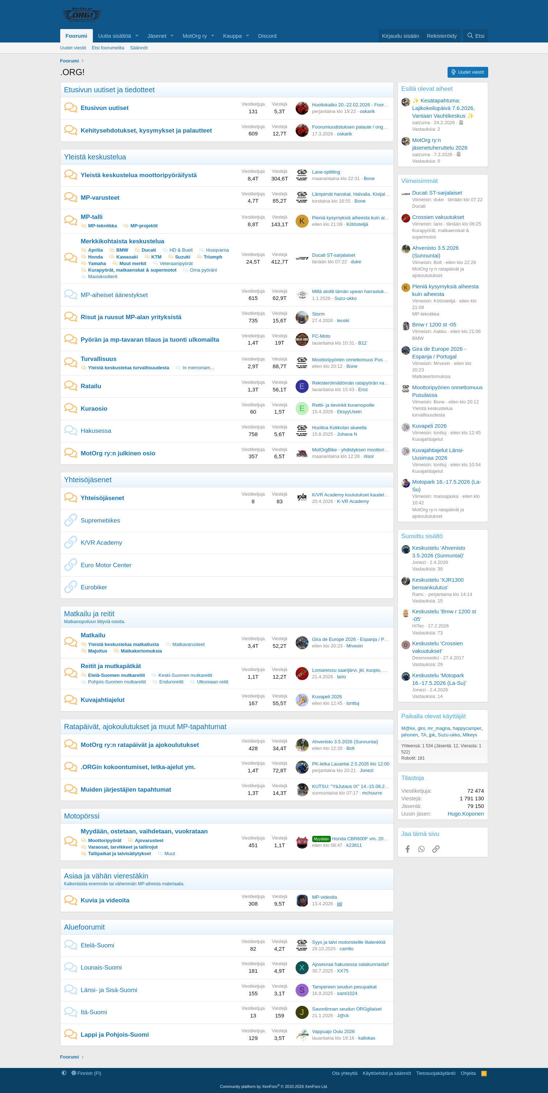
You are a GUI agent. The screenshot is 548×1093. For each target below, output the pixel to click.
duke (356, 261)
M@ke (408, 728)
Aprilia (92, 250)
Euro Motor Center (106, 565)
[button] (137, 35)
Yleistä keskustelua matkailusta (120, 644)
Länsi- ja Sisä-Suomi (109, 990)
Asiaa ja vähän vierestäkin (106, 876)
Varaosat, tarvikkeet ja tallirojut (119, 847)
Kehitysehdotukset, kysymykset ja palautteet (146, 130)
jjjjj (339, 903)
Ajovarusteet (145, 840)
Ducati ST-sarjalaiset (333, 255)
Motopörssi (82, 816)
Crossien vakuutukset (438, 217)
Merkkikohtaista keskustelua (123, 241)
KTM (153, 257)
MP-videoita (324, 897)
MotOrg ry (195, 36)
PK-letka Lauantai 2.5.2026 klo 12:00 (351, 764)
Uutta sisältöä (114, 36)
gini (421, 728)
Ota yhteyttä (345, 1073)
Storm (318, 314)
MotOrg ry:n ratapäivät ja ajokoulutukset (140, 744)
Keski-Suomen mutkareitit (181, 675)
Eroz (363, 389)
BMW (118, 250)
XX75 (343, 971)
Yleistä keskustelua (95, 157)
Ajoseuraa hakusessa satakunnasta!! (350, 964)
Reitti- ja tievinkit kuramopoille (343, 405)
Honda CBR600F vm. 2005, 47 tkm (358, 838)
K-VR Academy (353, 501)
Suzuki (179, 257)
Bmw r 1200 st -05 (434, 324)
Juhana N (347, 434)
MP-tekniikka (99, 225)
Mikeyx (469, 735)
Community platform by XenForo (274, 1086)
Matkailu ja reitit (89, 614)
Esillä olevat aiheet (427, 88)
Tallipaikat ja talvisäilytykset (116, 853)
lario (341, 676)
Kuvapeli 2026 (327, 696)
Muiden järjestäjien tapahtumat (126, 789)
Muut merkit (129, 263)
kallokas (366, 1038)
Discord (267, 36)
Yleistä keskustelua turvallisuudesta (125, 367)
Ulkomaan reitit (208, 681)
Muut (166, 853)
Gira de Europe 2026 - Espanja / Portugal (355, 639)
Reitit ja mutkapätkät (111, 666)
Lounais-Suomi (101, 967)
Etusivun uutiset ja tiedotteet (109, 90)
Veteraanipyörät (172, 263)
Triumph (209, 257)
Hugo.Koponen (466, 813)
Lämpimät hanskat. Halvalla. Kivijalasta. (353, 194)
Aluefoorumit (84, 927)
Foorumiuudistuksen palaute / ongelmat (353, 127)
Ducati (145, 250)
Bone (369, 178)
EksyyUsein (349, 411)
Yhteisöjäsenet (88, 480)
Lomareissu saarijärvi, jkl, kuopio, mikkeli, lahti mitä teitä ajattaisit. (380, 670)
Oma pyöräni (199, 270)
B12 (362, 343)
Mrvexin (354, 646)
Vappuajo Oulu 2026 (333, 1031)
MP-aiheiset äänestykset (114, 295)
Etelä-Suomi (98, 945)
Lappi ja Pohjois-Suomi (115, 1034)
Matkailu (93, 635)
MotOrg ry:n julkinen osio (118, 453)
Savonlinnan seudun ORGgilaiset (347, 1009)
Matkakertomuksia (137, 651)
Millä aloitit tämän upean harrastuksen (352, 291)
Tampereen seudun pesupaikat (344, 987)
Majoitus (94, 651)
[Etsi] (475, 35)
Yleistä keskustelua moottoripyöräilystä (139, 175)
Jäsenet (156, 36)
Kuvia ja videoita (105, 900)
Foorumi (76, 36)
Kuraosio (94, 408)
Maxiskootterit (99, 276)
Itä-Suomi (94, 1012)
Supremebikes (100, 520)
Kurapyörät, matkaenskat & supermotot (129, 270)
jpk (432, 735)
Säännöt (139, 47)
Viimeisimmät (419, 181)
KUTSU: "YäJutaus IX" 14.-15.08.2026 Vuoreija (361, 786)
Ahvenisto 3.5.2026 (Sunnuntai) (345, 741)
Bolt (350, 748)
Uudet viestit (73, 47)
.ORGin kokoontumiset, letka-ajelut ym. (138, 767)
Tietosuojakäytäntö (436, 1073)
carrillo (346, 948)
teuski (343, 320)
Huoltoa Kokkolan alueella (339, 427)
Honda (92, 257)
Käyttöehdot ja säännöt (387, 1073)
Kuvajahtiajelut (103, 699)
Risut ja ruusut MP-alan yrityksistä (131, 317)
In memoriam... (194, 367)
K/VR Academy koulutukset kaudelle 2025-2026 (362, 494)
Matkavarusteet (185, 644)
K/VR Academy (101, 542)
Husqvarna (214, 250)
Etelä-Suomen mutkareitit (113, 675)
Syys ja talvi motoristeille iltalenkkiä (349, 942)
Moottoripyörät (101, 840)
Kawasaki (123, 257)
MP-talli (92, 217)
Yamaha (93, 263)
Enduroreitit (168, 681)
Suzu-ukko (345, 298)
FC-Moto (321, 336)
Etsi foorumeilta (108, 47)
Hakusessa (96, 430)
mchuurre (372, 793)
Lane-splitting (326, 172)
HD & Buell (177, 250)
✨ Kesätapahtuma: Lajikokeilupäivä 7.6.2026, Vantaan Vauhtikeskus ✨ (443, 108)
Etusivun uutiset (105, 108)
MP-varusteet (100, 197)
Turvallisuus (99, 358)
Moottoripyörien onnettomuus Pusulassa (354, 359)
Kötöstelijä (357, 224)
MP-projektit (140, 225)
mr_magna (439, 728)
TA (424, 735)
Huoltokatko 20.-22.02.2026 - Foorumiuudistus (360, 104)
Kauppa (232, 36)
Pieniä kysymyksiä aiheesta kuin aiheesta (355, 217)
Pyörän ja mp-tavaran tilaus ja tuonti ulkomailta (150, 339)
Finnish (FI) (86, 1073)
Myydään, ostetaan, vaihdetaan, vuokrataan (144, 831)
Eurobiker (94, 587)
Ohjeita (468, 1073)
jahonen (409, 735)
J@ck (343, 1015)
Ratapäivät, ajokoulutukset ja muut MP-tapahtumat (145, 727)
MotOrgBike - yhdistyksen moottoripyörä (354, 449)
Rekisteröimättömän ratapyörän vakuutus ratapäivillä (367, 383)
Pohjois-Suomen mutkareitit (113, 681)
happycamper (467, 728)
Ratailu (91, 386)
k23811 (354, 845)
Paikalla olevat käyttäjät (433, 716)
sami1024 (347, 993)
